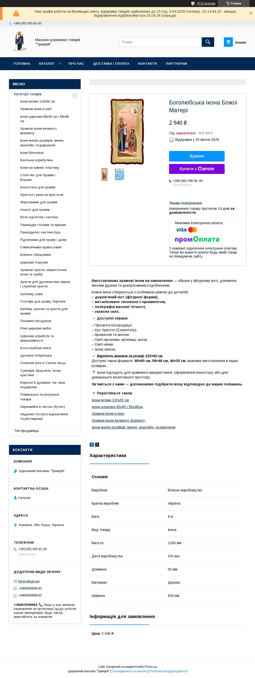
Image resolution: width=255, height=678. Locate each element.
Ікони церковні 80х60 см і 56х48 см (44, 119)
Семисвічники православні (41, 247)
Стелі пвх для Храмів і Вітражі (38, 177)
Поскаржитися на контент (129, 671)
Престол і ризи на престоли (41, 195)
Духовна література (36, 355)
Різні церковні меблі (35, 328)
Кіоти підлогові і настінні (39, 217)
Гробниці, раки (31, 294)
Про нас (76, 63)
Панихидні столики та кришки (43, 225)
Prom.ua (151, 667)
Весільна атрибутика (36, 160)
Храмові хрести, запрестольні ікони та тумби (43, 272)
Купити (197, 156)
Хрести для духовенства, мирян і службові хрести (45, 284)
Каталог (47, 63)
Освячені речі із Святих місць (43, 363)
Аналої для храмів (35, 209)
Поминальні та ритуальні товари (39, 397)
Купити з (197, 169)
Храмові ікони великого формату (118, 420)
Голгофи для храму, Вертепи (42, 301)
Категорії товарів (28, 94)
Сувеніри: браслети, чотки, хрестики (41, 373)
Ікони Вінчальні (32, 153)
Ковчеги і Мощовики (35, 255)
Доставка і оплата (111, 63)
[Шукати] (208, 42)
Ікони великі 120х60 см (110, 400)
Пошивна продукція (35, 321)
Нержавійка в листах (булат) (42, 407)
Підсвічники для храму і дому (43, 240)
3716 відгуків (206, 3)
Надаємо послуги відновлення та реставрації (44, 416)
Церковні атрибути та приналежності (37, 338)
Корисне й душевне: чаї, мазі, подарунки (43, 385)
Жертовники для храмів (38, 202)
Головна (21, 63)
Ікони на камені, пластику (39, 167)
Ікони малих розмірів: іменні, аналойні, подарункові (134, 427)
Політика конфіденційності (169, 671)
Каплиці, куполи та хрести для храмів (43, 311)
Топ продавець (26, 431)
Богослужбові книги (35, 348)
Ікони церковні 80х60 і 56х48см (117, 407)
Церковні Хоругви (34, 262)
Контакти (147, 63)
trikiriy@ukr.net (28, 581)
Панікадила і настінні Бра (40, 232)
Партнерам (176, 63)
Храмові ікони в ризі (108, 414)
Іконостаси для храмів (37, 187)
